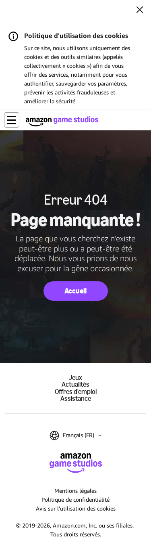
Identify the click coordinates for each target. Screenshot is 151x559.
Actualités (75, 384)
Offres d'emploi (76, 391)
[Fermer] (140, 10)
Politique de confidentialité (75, 499)
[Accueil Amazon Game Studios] (62, 121)
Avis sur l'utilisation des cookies (76, 508)
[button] (11, 120)
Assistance (75, 398)
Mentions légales (75, 490)
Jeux (75, 377)
